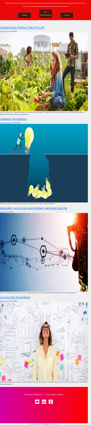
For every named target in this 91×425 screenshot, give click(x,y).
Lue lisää (66, 15)
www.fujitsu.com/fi (54, 394)
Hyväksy (24, 15)
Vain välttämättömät (45, 13)
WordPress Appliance (36, 424)
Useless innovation (13, 119)
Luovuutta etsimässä (15, 297)
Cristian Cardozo (6, 123)
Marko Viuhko (4, 301)
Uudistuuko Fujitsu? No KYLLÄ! (22, 27)
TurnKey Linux (54, 424)
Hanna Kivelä (4, 31)
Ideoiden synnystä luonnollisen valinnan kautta (33, 208)
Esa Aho (3, 212)
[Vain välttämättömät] (88, 3)
